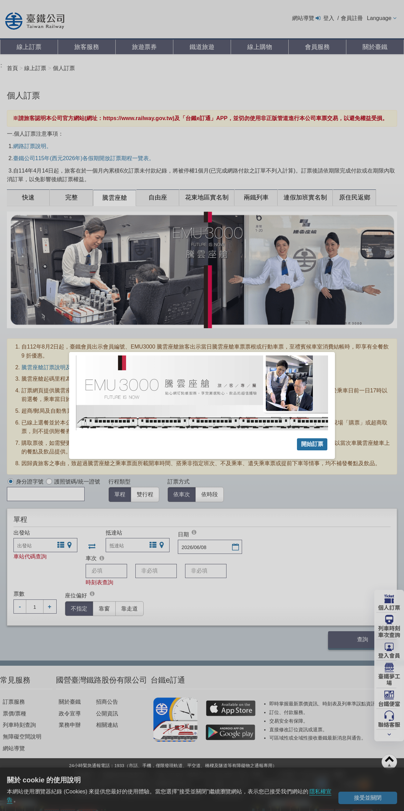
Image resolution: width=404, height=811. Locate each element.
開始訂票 (312, 444)
